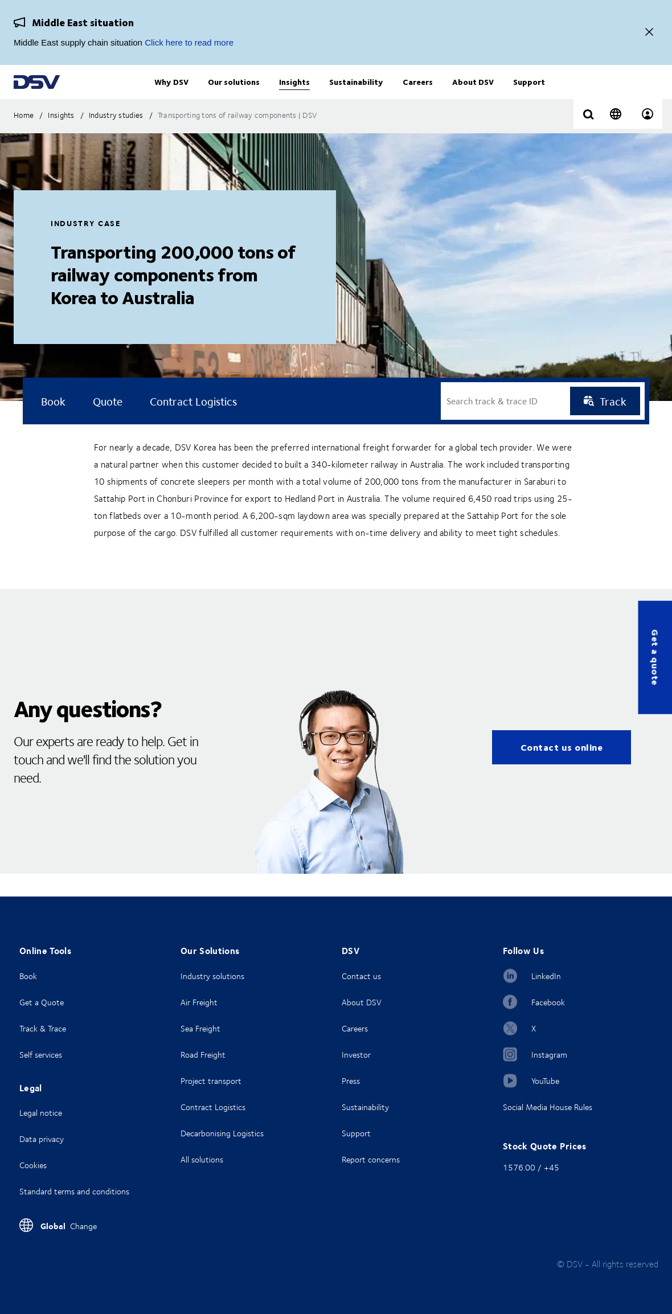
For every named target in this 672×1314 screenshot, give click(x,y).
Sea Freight (200, 1028)
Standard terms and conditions (74, 1191)
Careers (355, 1028)
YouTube (545, 1081)
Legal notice (40, 1113)
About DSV (362, 1002)
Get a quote (655, 657)
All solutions (202, 1159)
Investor (356, 1055)
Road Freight (203, 1055)
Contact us (361, 976)
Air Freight (199, 1002)
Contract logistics (193, 424)
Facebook (548, 1002)
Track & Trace (42, 1028)
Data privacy (41, 1139)
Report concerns (371, 1159)
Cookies (33, 1165)
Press (351, 1081)
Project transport (211, 1081)
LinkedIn (546, 976)
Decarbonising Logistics (222, 1133)
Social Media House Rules (547, 1107)
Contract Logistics (213, 1107)
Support (356, 1133)
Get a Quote (41, 1002)
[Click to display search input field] (588, 138)
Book (28, 976)
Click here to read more (189, 42)
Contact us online (562, 770)
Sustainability (365, 1107)
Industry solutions (212, 976)
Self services (40, 1055)
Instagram (549, 1055)
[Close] (649, 33)
